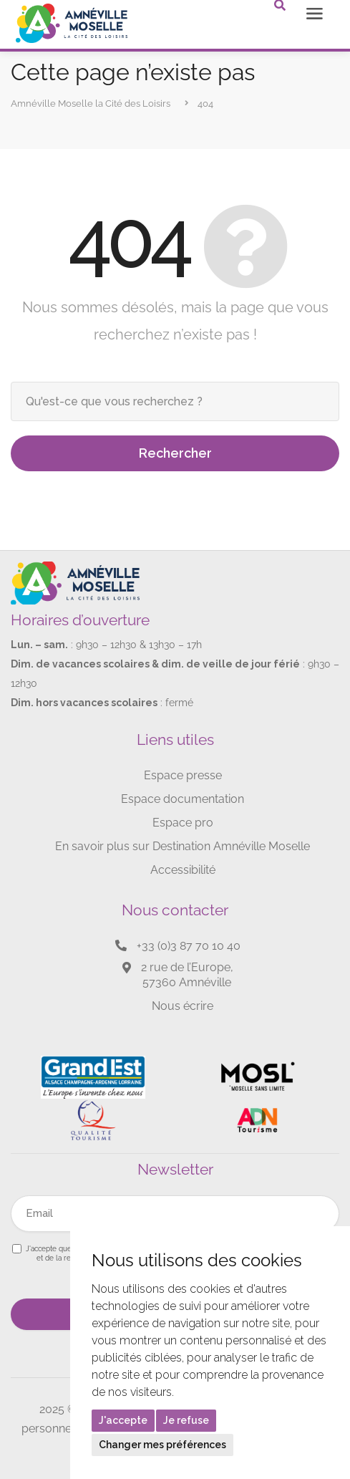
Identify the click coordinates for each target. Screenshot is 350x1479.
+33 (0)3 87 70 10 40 (188, 946)
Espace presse (183, 775)
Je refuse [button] (186, 1420)
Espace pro (182, 822)
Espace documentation (182, 799)
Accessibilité (182, 870)
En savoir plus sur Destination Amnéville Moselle (182, 846)
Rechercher (175, 453)
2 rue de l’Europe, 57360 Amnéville (187, 974)
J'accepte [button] (123, 1420)
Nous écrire (182, 1006)
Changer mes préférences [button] (162, 1444)
